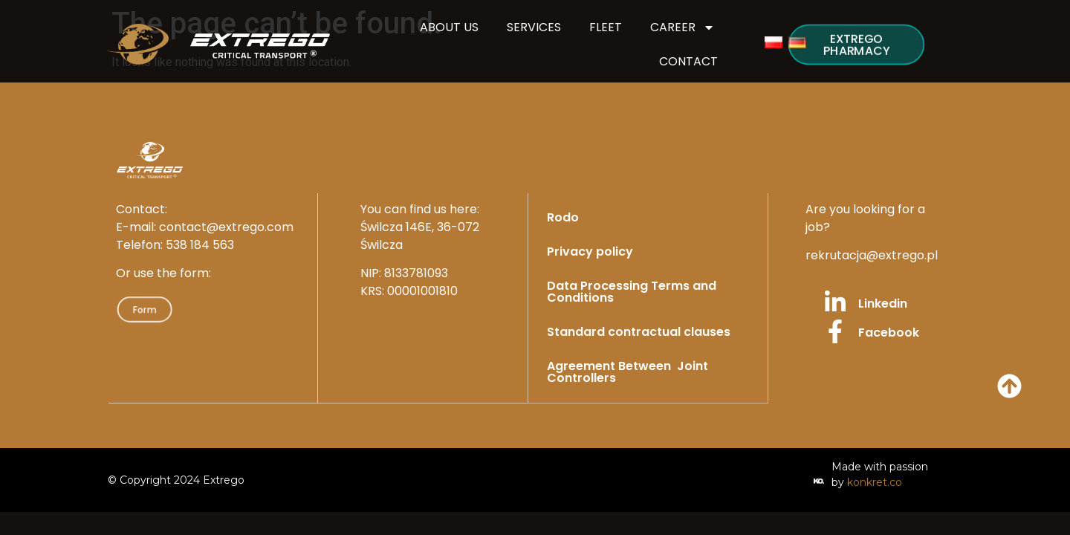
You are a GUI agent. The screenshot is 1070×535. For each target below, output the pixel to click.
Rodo (563, 217)
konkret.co (874, 481)
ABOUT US (449, 27)
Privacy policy (590, 251)
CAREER (682, 27)
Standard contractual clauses (638, 331)
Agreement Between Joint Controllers (627, 371)
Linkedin (882, 303)
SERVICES (534, 27)
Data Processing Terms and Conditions (631, 291)
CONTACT (688, 61)
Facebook (888, 332)
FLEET (605, 27)
